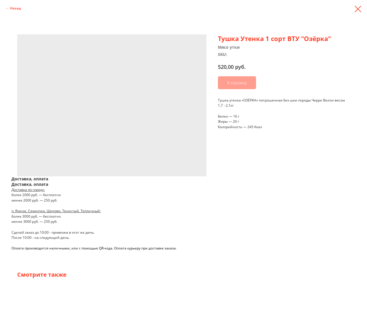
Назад (15, 8)
